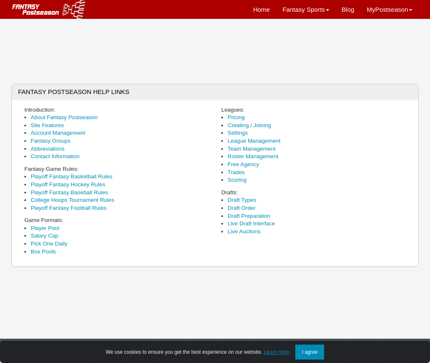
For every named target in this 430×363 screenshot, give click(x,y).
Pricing (236, 117)
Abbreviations (48, 149)
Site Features (47, 125)
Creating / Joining (249, 125)
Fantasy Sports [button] (306, 9)
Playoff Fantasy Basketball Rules (72, 176)
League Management (254, 141)
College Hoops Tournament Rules (72, 200)
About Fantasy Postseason (64, 117)
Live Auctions (244, 231)
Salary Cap (44, 235)
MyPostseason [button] (389, 9)
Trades (236, 172)
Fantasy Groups (51, 141)
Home (261, 9)
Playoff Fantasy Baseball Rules (69, 192)
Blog (348, 9)
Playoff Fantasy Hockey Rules (68, 184)
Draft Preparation (249, 216)
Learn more (276, 354)
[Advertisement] (215, 48)
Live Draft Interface (251, 223)
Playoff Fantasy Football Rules (69, 208)
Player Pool (45, 228)
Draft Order (242, 208)
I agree (309, 354)
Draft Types (242, 200)
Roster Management (253, 156)
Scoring (237, 180)
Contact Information (55, 156)
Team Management (251, 149)
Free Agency (243, 164)
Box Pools (43, 251)
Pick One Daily (49, 243)
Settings (238, 133)
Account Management (58, 133)
